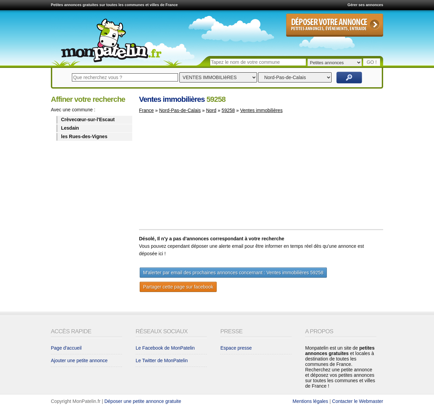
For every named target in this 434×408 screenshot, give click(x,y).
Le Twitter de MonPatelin (162, 360)
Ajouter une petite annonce (79, 360)
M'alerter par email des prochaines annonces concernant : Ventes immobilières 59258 (233, 272)
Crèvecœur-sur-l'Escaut (88, 119)
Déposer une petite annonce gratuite (142, 401)
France (146, 110)
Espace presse (236, 348)
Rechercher (349, 78)
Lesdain (70, 128)
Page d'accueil (66, 348)
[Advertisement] (196, 174)
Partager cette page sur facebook (178, 287)
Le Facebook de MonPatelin (165, 348)
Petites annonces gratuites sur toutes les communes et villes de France (114, 5)
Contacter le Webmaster (357, 401)
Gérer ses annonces (365, 5)
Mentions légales (310, 401)
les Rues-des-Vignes (84, 136)
